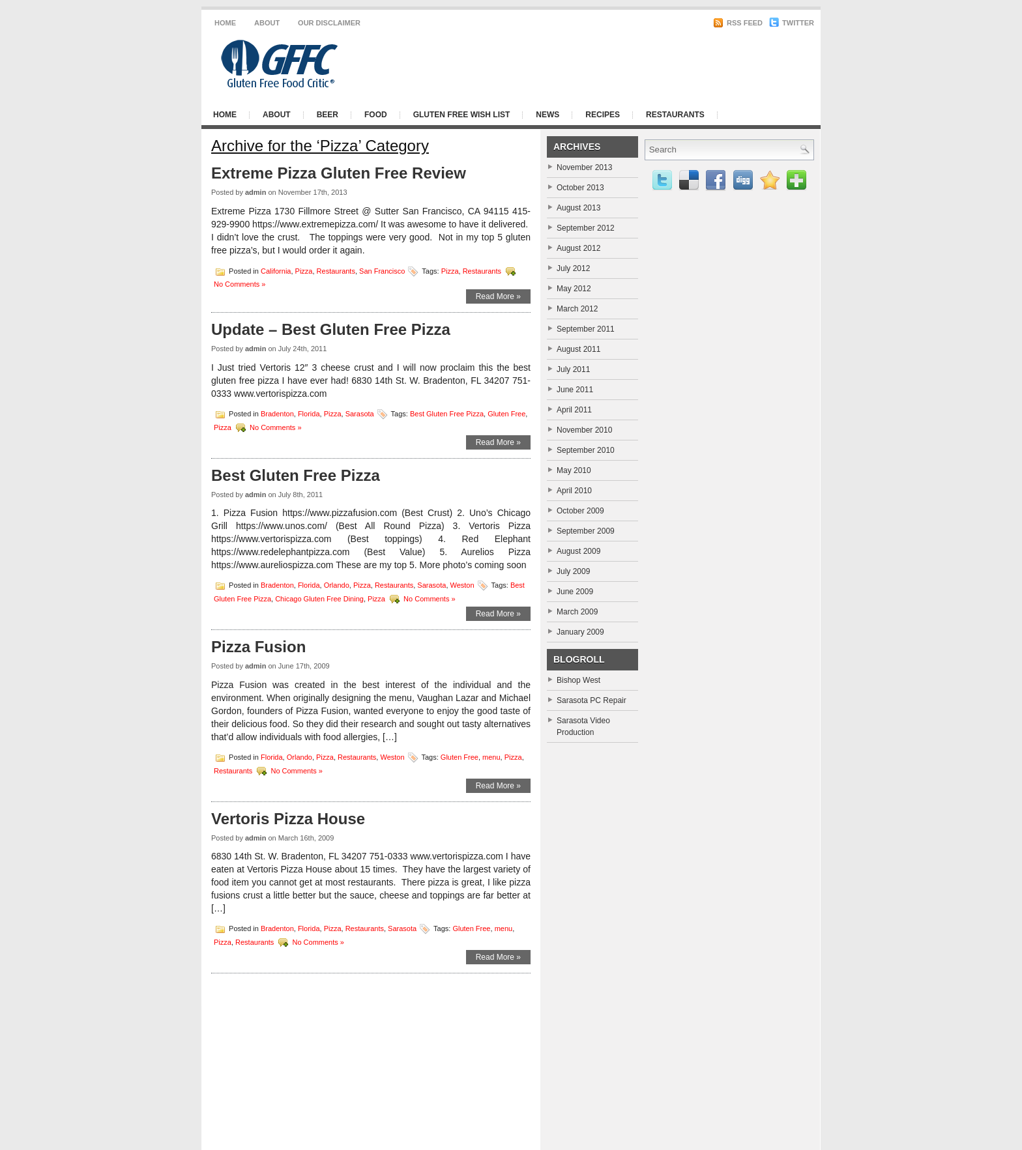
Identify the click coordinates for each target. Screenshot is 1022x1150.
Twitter (791, 23)
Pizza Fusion (258, 646)
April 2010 (574, 490)
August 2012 (578, 248)
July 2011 (573, 369)
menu (491, 756)
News (547, 114)
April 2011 (574, 409)
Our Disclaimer (329, 23)
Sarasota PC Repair (591, 700)
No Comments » (239, 284)
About (267, 23)
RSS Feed (738, 23)
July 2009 (573, 571)
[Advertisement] (654, 63)
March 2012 (577, 308)
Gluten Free (506, 413)
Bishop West (578, 680)
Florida (309, 413)
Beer (327, 114)
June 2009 (575, 591)
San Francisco (382, 270)
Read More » (498, 296)
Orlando (336, 585)
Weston (462, 585)
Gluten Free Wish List (461, 114)
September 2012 (586, 228)
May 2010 (574, 470)
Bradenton (277, 413)
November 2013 (584, 167)
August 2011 (578, 349)
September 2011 (586, 329)
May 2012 (574, 288)
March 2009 (577, 611)
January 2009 (580, 632)
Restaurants (675, 114)
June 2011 (575, 389)
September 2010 (586, 450)
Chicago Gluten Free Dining (319, 599)
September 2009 (586, 531)
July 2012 (573, 268)
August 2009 (578, 551)
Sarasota (359, 413)
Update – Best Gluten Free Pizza (330, 329)
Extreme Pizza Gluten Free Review (338, 173)
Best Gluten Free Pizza (447, 413)
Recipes (602, 114)
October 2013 (580, 187)
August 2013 (578, 207)
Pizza (304, 270)
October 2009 (580, 510)
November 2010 (584, 430)
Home (225, 23)
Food (375, 114)
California (276, 270)
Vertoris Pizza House (288, 818)
